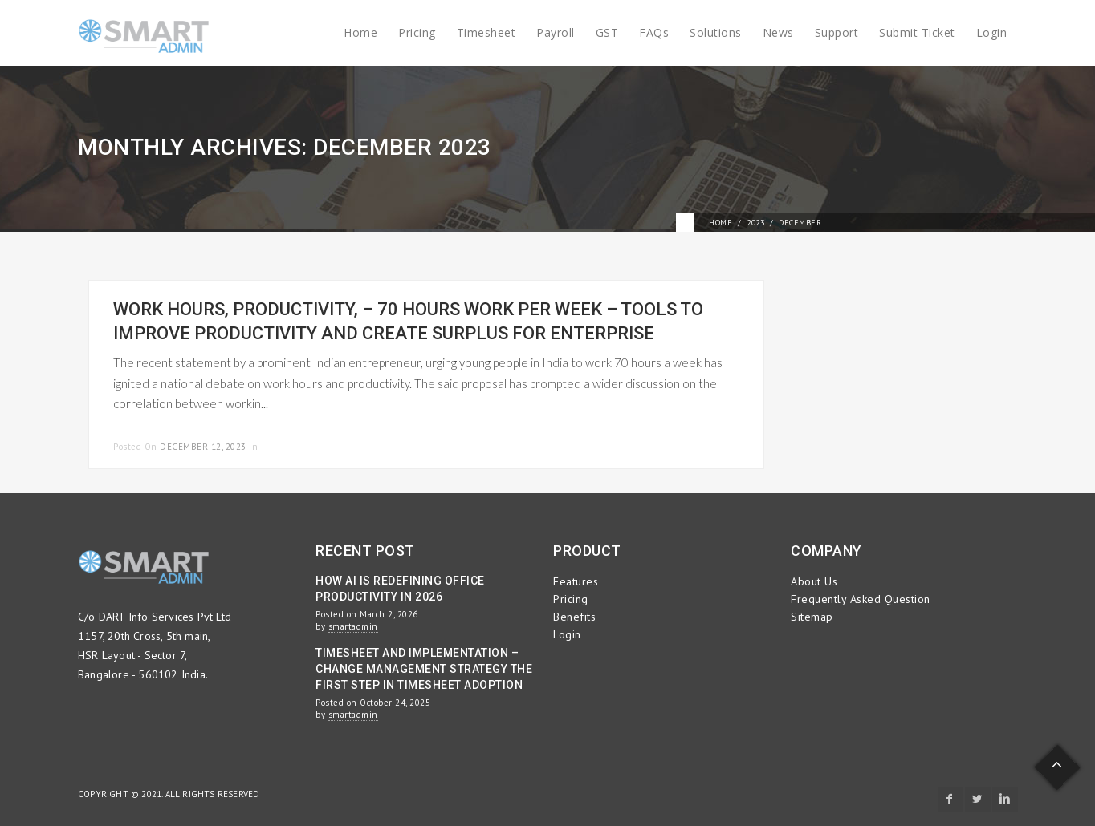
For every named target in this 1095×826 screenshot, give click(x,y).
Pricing (417, 32)
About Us (814, 581)
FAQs (654, 32)
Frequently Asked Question (860, 599)
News (778, 32)
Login (991, 32)
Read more (713, 445)
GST (607, 32)
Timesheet (486, 32)
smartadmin (353, 626)
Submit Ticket (917, 32)
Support (837, 32)
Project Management (311, 446)
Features (575, 581)
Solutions (716, 32)
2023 (755, 222)
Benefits (574, 616)
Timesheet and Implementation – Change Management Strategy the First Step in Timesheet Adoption (423, 668)
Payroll (555, 32)
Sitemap (812, 616)
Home (360, 32)
